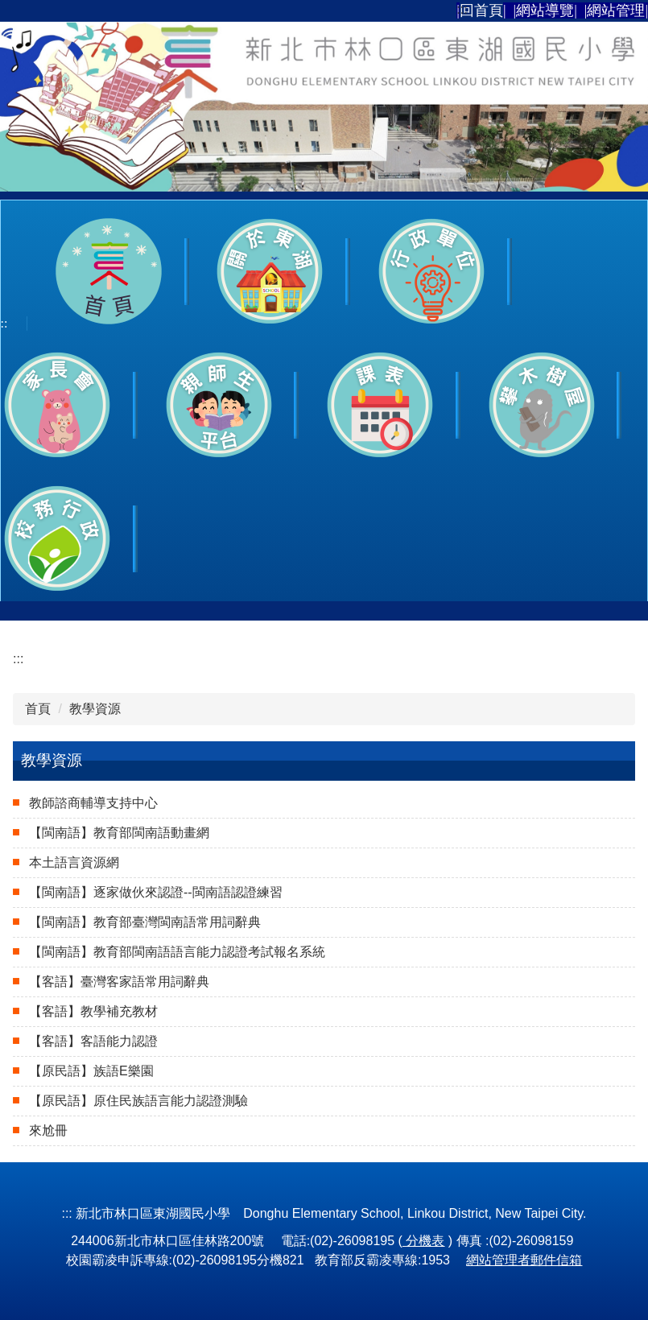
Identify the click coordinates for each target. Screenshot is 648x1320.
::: (461, 9)
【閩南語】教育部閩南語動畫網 (119, 832)
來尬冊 (48, 1130)
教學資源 (95, 709)
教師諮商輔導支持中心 (93, 803)
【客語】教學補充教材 (93, 1011)
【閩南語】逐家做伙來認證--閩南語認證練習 (156, 892)
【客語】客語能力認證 (93, 1041)
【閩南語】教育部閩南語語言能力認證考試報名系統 (177, 952)
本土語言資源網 (74, 862)
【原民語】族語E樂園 (91, 1071)
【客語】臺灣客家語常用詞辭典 (119, 981)
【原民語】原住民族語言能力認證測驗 (138, 1101)
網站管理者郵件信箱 (524, 1260)
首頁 (38, 709)
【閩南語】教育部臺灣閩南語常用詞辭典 (145, 922)
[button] (269, 271)
